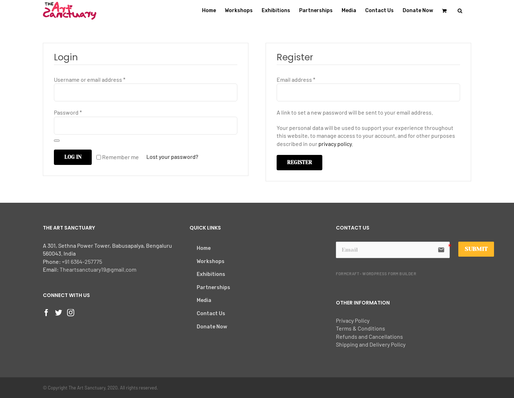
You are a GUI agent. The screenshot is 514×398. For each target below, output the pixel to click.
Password (68, 112)
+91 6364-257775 (82, 261)
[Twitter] (58, 312)
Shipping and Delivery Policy (370, 344)
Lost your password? (172, 156)
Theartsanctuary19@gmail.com (98, 269)
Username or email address (89, 79)
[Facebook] (46, 312)
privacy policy (335, 143)
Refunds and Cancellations (369, 336)
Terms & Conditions (360, 328)
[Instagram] (70, 312)
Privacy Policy (352, 320)
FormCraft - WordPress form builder (376, 273)
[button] (460, 10)
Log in (72, 157)
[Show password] (57, 141)
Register (299, 162)
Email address (296, 79)
